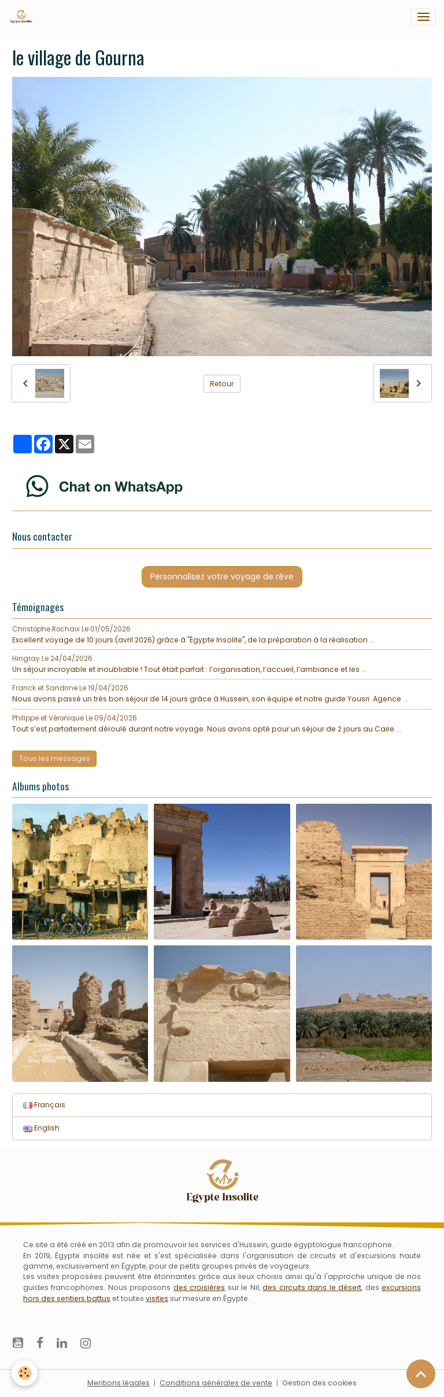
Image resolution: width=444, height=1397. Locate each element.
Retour (222, 384)
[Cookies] (25, 1373)
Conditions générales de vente (216, 1383)
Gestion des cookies (319, 1383)
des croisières (199, 1287)
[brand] (23, 16)
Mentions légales (118, 1383)
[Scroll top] (420, 1373)
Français (44, 1105)
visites (157, 1298)
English (41, 1128)
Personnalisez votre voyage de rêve (222, 576)
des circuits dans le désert (311, 1287)
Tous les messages (54, 758)
